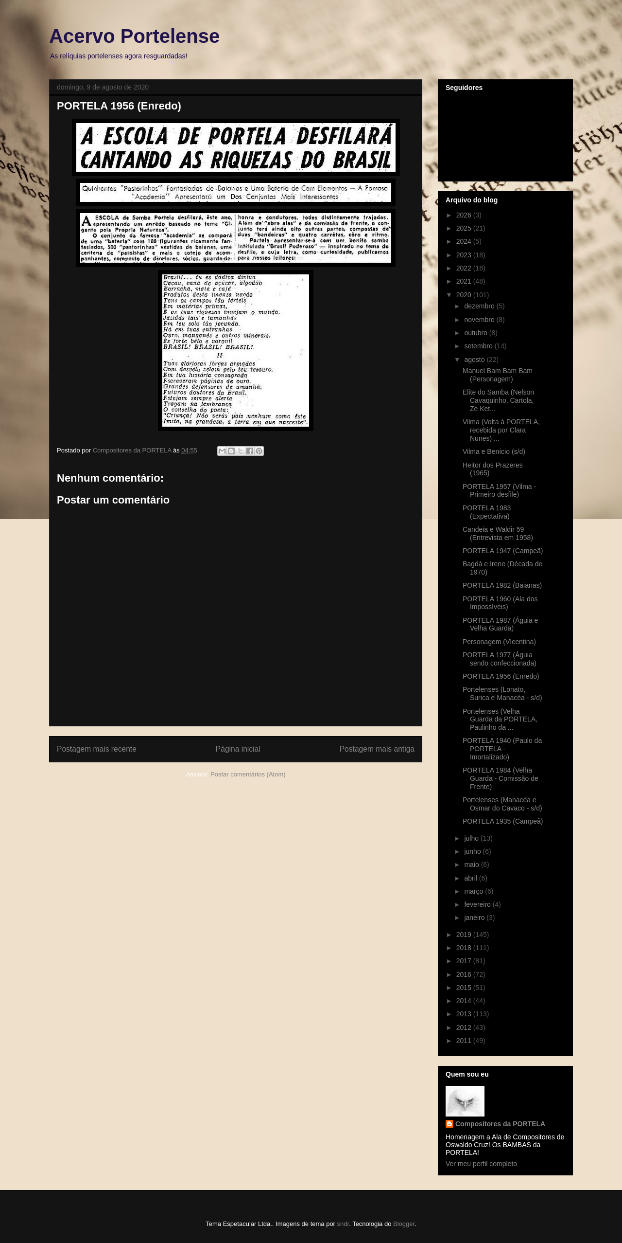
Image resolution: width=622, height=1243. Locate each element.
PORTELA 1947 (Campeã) (503, 551)
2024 (464, 241)
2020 (464, 295)
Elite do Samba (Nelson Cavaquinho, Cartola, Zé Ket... (498, 400)
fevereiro (478, 904)
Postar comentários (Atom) (248, 774)
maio (472, 864)
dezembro (480, 306)
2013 (464, 1014)
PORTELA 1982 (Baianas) (502, 585)
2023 (464, 255)
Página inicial (238, 749)
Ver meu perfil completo (481, 1164)
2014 (464, 1001)
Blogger (404, 1223)
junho (473, 851)
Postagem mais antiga (377, 749)
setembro (479, 346)
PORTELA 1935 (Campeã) (503, 821)
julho (472, 838)
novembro (480, 320)
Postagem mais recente (97, 749)
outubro (476, 333)
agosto (475, 359)
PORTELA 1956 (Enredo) (501, 676)
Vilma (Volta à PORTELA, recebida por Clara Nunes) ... (501, 430)
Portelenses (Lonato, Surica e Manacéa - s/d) (502, 693)
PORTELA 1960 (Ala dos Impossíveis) (500, 603)
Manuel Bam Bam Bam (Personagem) (498, 375)
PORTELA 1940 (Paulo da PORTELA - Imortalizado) (502, 749)
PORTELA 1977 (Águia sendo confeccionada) (499, 659)
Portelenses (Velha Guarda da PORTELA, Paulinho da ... (500, 719)
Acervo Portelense (134, 36)
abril (471, 878)
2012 (464, 1027)
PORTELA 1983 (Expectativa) (487, 512)
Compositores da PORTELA (500, 1124)
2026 (464, 215)
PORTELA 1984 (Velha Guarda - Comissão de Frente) (500, 778)
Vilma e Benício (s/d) (494, 451)
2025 (464, 228)
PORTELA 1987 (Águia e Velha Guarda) (500, 624)
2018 (464, 948)
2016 (464, 974)
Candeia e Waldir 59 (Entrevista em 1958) (498, 533)
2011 (464, 1041)
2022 (464, 268)
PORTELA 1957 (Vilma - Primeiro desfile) (499, 491)
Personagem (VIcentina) (499, 642)
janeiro (475, 917)
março (474, 891)
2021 (464, 281)
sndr (343, 1223)
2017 (464, 961)
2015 (464, 987)
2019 (464, 934)
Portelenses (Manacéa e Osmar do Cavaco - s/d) (502, 804)
